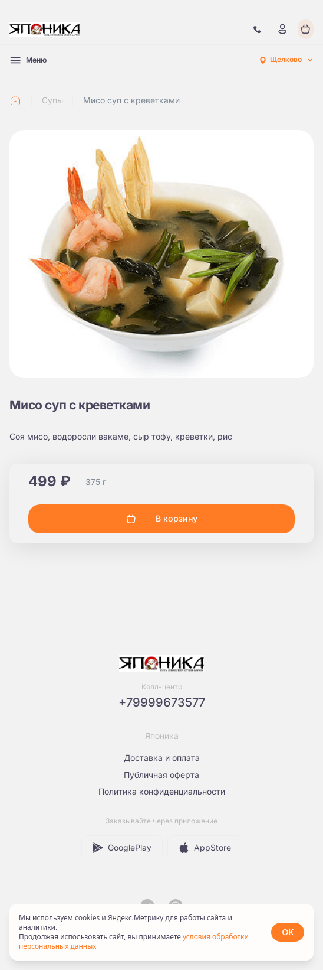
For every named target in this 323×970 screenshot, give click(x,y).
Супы (52, 100)
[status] (161, 932)
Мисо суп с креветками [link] (131, 100)
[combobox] (286, 60)
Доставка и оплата (162, 758)
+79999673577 (161, 702)
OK (288, 932)
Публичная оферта (161, 775)
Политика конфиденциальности (161, 791)
